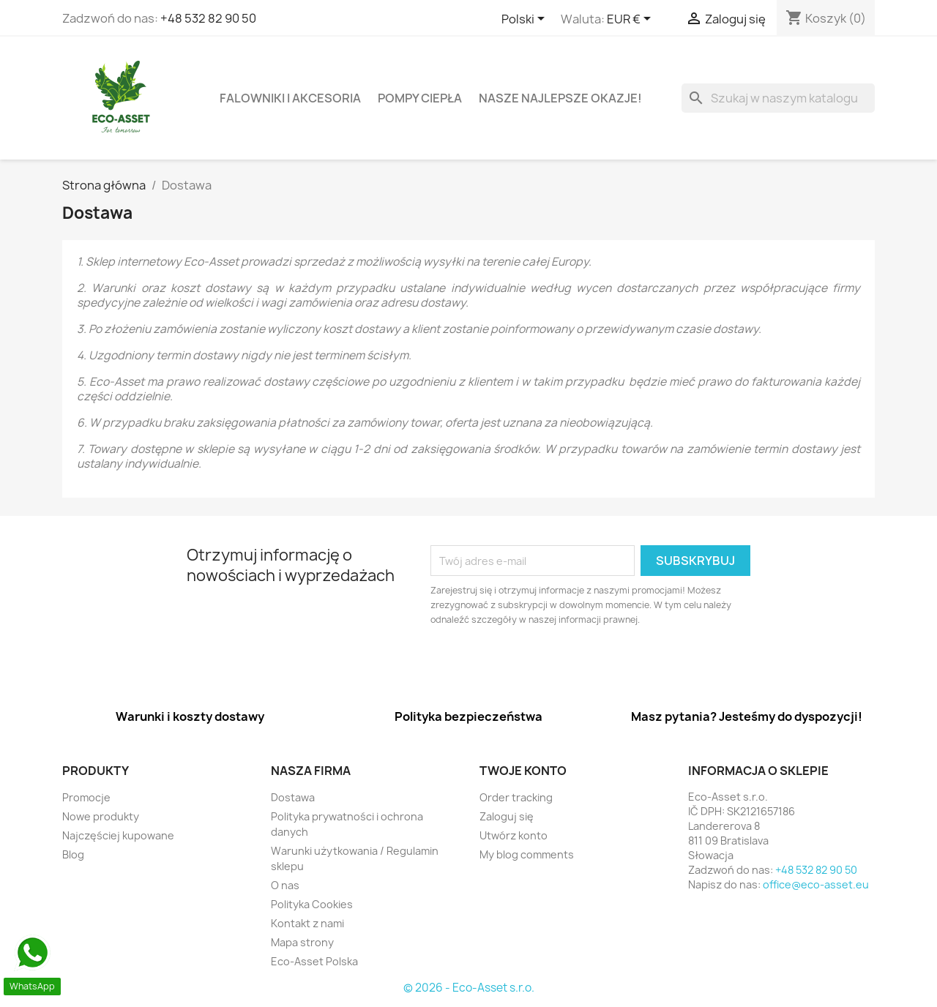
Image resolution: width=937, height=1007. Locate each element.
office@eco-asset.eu (816, 884)
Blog (73, 854)
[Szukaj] (778, 98)
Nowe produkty (100, 816)
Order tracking (516, 797)
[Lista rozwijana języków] (525, 20)
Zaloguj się (506, 816)
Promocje (86, 797)
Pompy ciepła (420, 98)
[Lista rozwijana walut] (631, 20)
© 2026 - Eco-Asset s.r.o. (468, 987)
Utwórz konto (513, 835)
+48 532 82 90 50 (208, 18)
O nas (285, 885)
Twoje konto (523, 771)
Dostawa (293, 797)
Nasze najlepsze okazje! (560, 98)
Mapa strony (302, 942)
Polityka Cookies (312, 904)
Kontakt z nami (307, 923)
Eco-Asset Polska (314, 961)
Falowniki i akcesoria (290, 98)
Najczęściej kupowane (118, 835)
